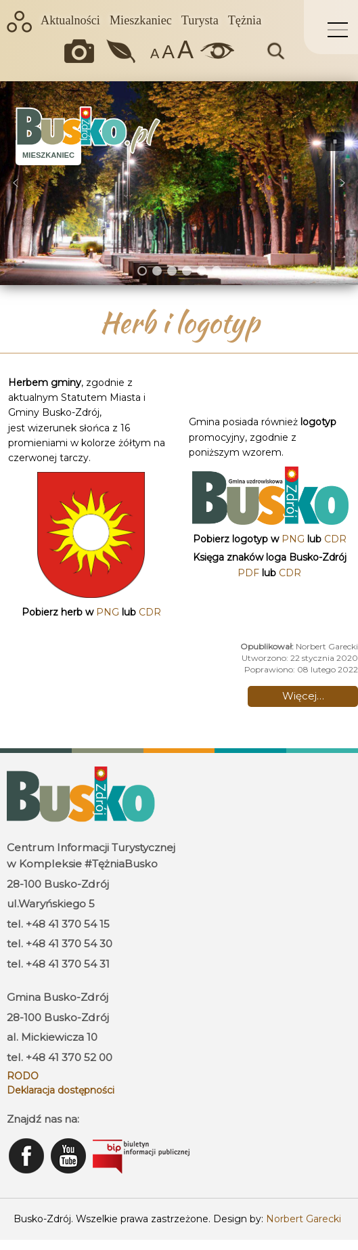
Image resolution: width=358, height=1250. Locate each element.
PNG (107, 612)
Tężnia (244, 20)
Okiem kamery (82, 51)
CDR (150, 612)
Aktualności (70, 20)
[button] (15, 182)
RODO (23, 1076)
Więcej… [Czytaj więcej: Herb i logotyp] (303, 695)
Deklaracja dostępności (60, 1090)
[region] (179, 183)
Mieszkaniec (141, 20)
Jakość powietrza (122, 51)
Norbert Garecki (303, 1219)
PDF (248, 573)
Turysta (200, 20)
